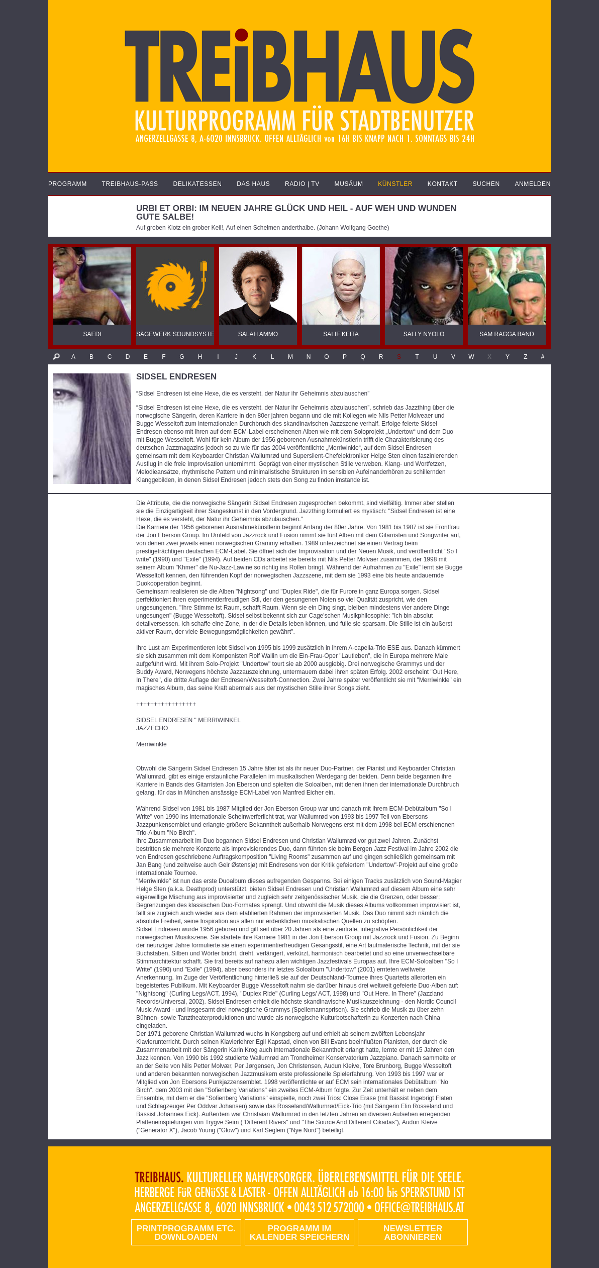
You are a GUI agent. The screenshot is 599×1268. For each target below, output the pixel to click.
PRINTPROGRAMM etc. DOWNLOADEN (186, 1233)
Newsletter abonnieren (412, 1233)
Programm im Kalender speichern (299, 1233)
